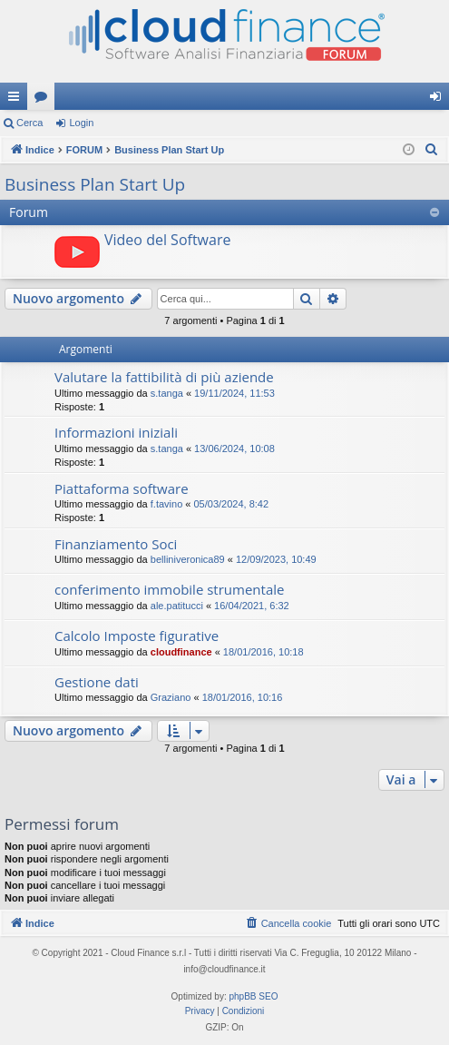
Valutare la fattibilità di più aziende (164, 377)
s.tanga (167, 393)
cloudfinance (181, 651)
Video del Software (167, 240)
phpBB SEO (253, 996)
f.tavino (166, 503)
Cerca (29, 122)
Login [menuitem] (439, 100)
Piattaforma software (121, 488)
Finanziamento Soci (115, 544)
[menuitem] (432, 150)
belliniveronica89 (188, 559)
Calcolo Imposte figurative (136, 635)
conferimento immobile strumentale (169, 589)
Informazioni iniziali (116, 432)
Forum (44, 100)
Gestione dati (96, 682)
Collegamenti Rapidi (17, 100)
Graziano (171, 697)
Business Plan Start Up (95, 184)
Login (81, 122)
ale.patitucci (177, 605)
